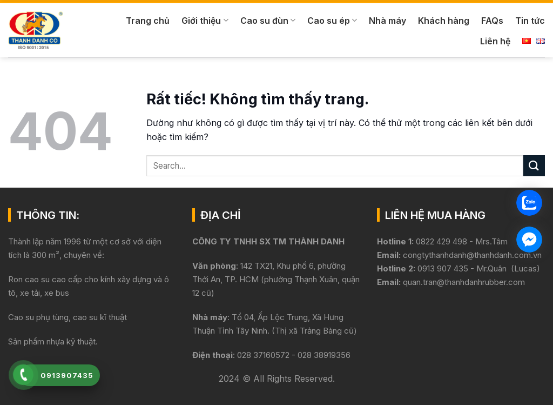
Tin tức (530, 20)
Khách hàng (443, 20)
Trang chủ (148, 20)
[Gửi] (534, 165)
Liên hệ (495, 41)
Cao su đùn (267, 20)
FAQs (492, 20)
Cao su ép (332, 20)
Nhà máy (387, 20)
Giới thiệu (204, 20)
